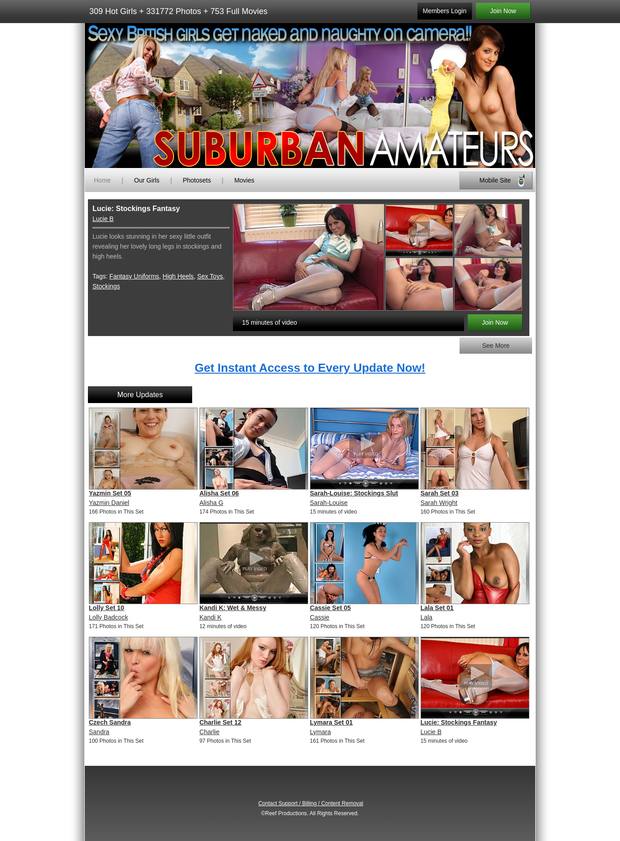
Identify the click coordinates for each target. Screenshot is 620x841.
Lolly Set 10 (106, 607)
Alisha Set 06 (219, 493)
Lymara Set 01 (331, 722)
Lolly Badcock (108, 617)
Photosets (197, 180)
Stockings (106, 286)
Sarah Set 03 (440, 493)
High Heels (178, 276)
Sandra (99, 731)
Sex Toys (210, 276)
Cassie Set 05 (330, 607)
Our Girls (147, 180)
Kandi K (210, 617)
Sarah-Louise (329, 502)
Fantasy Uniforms (134, 276)
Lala (426, 617)
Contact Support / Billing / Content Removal (310, 803)
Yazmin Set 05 (110, 493)
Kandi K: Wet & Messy (232, 607)
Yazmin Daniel (109, 502)
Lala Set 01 (437, 607)
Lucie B (103, 218)
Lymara (320, 731)
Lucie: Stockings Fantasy (459, 722)
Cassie (319, 617)
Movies (244, 180)
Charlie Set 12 (220, 722)
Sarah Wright (439, 502)
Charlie (209, 731)
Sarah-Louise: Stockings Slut (354, 493)
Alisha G (211, 502)
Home (102, 180)
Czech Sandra (110, 722)
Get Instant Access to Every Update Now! (309, 368)
